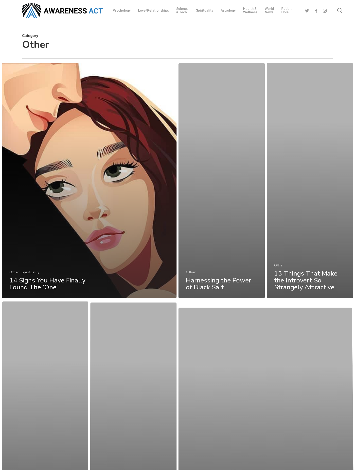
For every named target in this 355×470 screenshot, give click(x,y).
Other (14, 273)
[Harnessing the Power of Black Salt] (221, 186)
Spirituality (30, 273)
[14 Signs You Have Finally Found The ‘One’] (89, 183)
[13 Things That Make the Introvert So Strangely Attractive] (310, 191)
